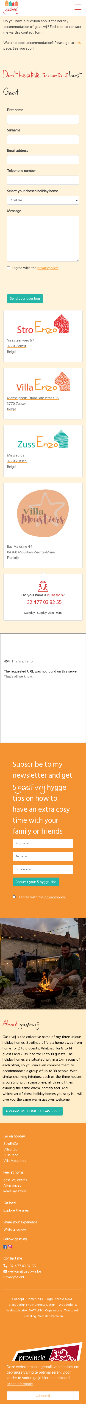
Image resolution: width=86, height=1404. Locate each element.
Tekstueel (71, 1310)
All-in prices (12, 1185)
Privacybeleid (13, 1277)
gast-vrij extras (15, 1180)
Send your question (25, 299)
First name (15, 110)
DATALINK (36, 1310)
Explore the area (16, 1210)
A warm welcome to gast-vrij (33, 1111)
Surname (13, 130)
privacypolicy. (47, 268)
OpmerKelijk (34, 1299)
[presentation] (43, 283)
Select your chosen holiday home (32, 191)
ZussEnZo (10, 1155)
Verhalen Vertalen (50, 1316)
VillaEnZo (10, 1149)
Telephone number (21, 171)
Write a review (14, 1230)
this (78, 43)
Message (14, 211)
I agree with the (35, 268)
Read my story (14, 1191)
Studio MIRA (63, 1299)
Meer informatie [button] (20, 1384)
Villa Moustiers (14, 1161)
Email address (17, 151)
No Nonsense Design (41, 1304)
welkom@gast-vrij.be (22, 1271)
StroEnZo (10, 1144)
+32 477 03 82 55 (43, 602)
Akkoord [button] (43, 1396)
